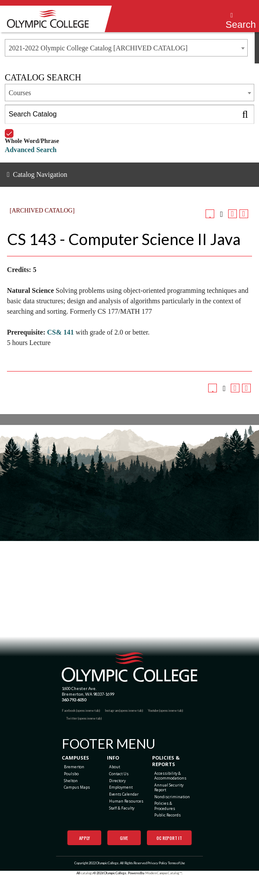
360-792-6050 (74, 699)
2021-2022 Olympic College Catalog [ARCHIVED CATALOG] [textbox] (98, 48)
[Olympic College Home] (130, 667)
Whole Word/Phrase (32, 129)
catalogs (87, 873)
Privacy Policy (157, 863)
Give (124, 838)
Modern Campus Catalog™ (163, 873)
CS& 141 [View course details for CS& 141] (60, 332)
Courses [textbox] (20, 92)
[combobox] (126, 47)
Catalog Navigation (40, 174)
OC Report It (169, 838)
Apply (84, 838)
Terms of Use (176, 863)
